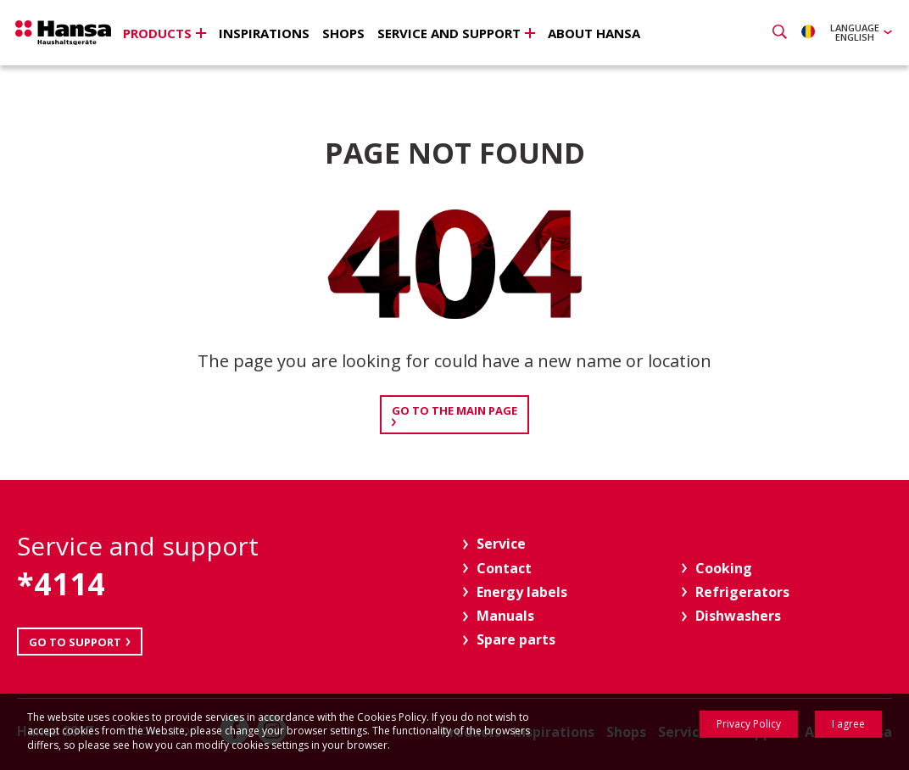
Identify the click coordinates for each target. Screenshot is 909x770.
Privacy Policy (749, 724)
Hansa (72, 34)
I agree (848, 724)
